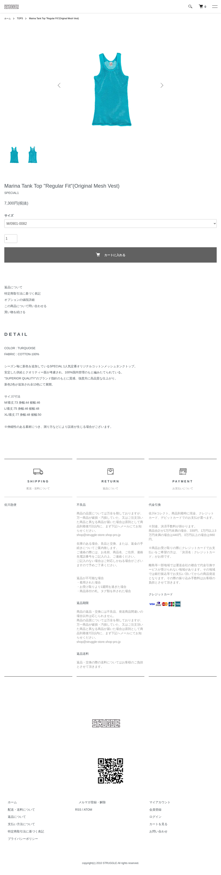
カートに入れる (110, 255)
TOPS (21, 18)
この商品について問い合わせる (25, 306)
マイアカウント (156, 802)
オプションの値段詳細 (19, 299)
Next (161, 85)
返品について (13, 287)
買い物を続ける (14, 312)
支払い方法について (18, 824)
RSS (78, 809)
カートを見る (155, 824)
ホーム (8, 18)
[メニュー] (214, 6)
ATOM (88, 809)
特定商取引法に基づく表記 (22, 293)
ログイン (152, 817)
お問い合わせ (155, 831)
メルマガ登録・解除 (88, 802)
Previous (60, 85)
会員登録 (152, 809)
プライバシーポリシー (19, 838)
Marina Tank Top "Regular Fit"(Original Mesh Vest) (60, 18)
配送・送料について (18, 809)
